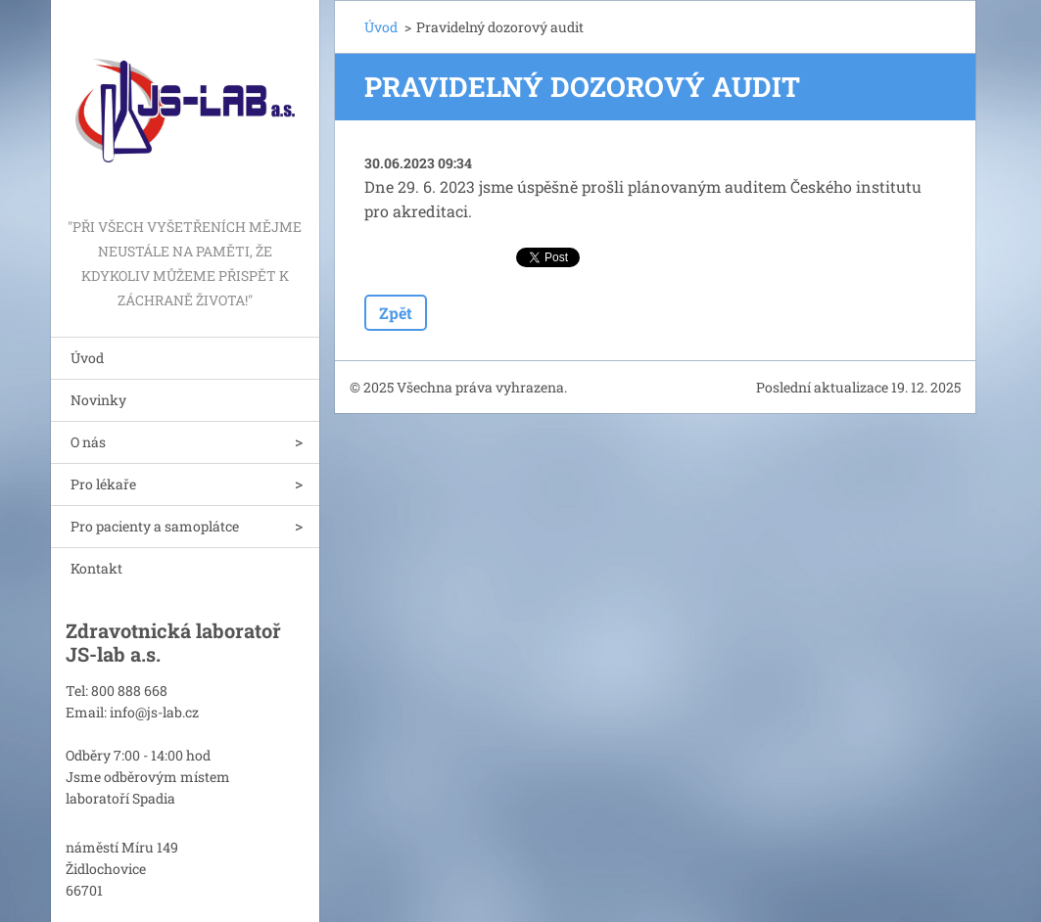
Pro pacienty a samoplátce (155, 526)
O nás (88, 442)
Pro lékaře (103, 484)
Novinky (98, 400)
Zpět (395, 312)
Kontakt (96, 568)
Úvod (87, 357)
